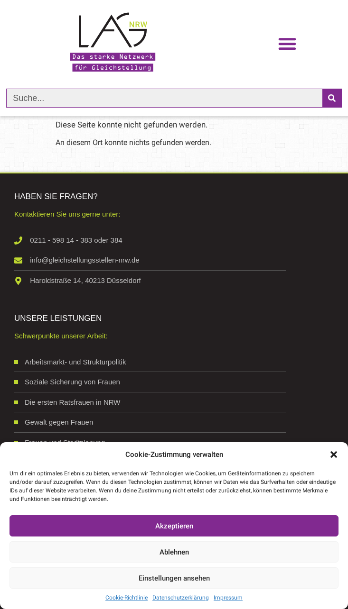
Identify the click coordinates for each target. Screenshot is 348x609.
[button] (334, 454)
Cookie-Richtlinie (126, 597)
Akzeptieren (174, 526)
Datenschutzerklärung (180, 597)
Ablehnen (174, 552)
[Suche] (331, 98)
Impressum (228, 597)
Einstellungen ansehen (174, 578)
